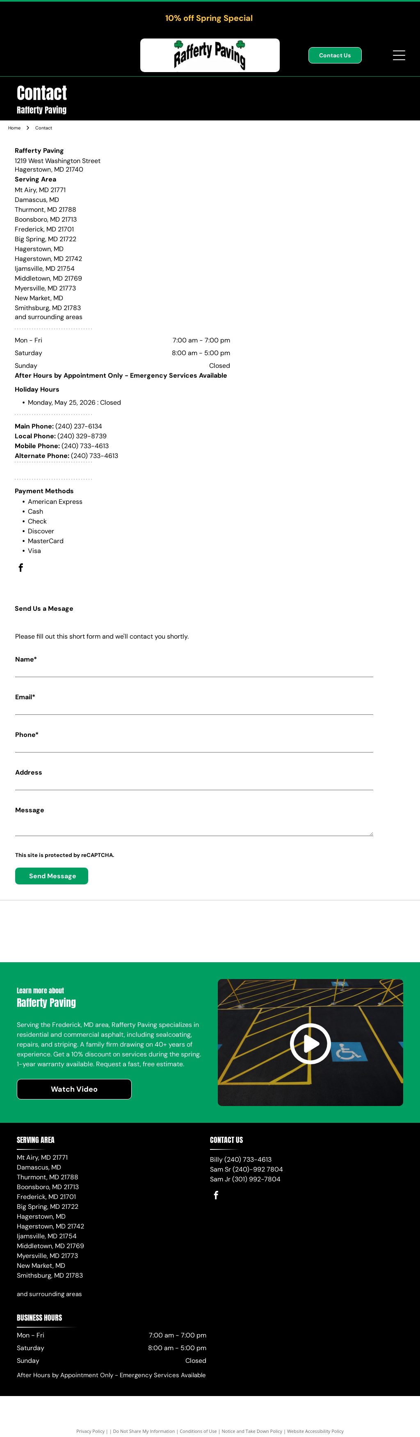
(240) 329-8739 (82, 436)
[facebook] (21, 569)
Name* (26, 659)
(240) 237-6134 (78, 426)
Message (29, 810)
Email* (25, 697)
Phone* (27, 734)
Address (28, 772)
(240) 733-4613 (85, 446)
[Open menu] (399, 55)
